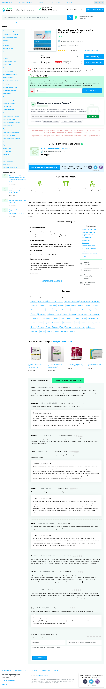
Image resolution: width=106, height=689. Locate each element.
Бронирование (7, 2)
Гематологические (9, 55)
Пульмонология (8, 145)
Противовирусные (9, 119)
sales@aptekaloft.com (42, 675)
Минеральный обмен (10, 97)
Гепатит (5, 58)
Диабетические (8, 77)
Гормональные (8, 71)
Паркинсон (6, 113)
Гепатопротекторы (9, 61)
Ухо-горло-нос (8, 161)
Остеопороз (7, 106)
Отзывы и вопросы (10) (90, 50)
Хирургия (6, 164)
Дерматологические (10, 74)
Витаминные (7, 52)
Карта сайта (5, 684)
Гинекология (7, 64)
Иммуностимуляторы (10, 87)
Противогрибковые (9, 125)
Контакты (69, 2)
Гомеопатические (9, 68)
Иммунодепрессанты (15, 22)
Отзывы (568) (55, 2)
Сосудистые (7, 151)
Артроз (5, 40)
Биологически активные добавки (11, 44)
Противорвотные (9, 135)
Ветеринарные (8, 48)
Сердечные (7, 148)
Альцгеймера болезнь (10, 34)
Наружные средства (10, 100)
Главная (4, 22)
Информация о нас (25, 2)
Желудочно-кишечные (10, 81)
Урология (6, 158)
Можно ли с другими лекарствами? (72, 121)
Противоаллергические (11, 116)
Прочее (5, 142)
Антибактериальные (10, 37)
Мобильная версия (10, 680)
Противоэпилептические (11, 138)
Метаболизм (7, 93)
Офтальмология (8, 109)
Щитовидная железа (10, 167)
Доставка (41, 2)
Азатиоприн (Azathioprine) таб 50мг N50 (56, 148)
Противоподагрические (11, 132)
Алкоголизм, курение (10, 31)
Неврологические (9, 103)
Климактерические (9, 90)
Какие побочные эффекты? (51, 121)
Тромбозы (6, 154)
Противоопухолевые (10, 129)
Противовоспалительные (11, 122)
